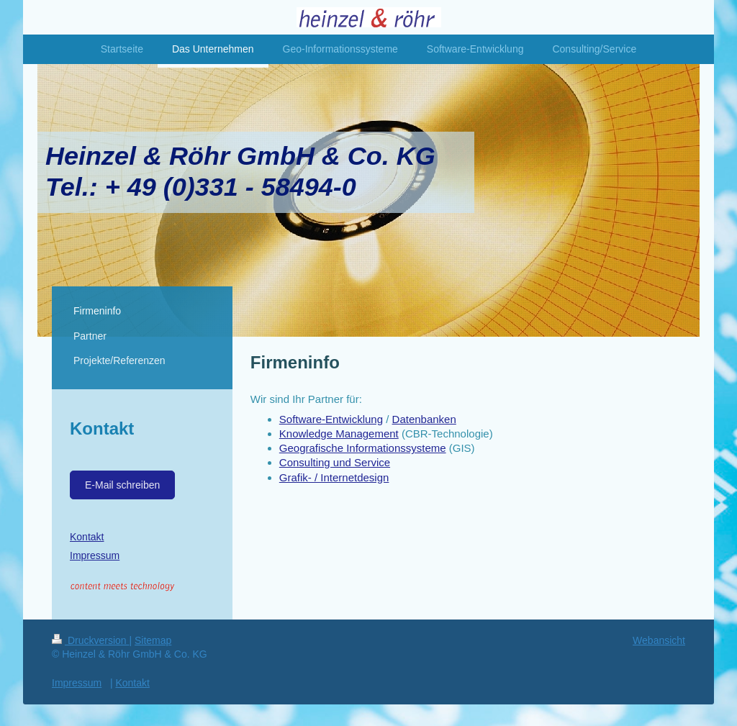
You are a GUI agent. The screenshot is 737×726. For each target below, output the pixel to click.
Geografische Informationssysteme (362, 448)
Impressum (94, 555)
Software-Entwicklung (331, 419)
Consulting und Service (334, 462)
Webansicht (659, 640)
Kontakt (87, 537)
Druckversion (90, 640)
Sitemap (153, 640)
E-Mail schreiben (122, 485)
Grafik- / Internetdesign (334, 477)
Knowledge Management (339, 433)
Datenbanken (424, 419)
